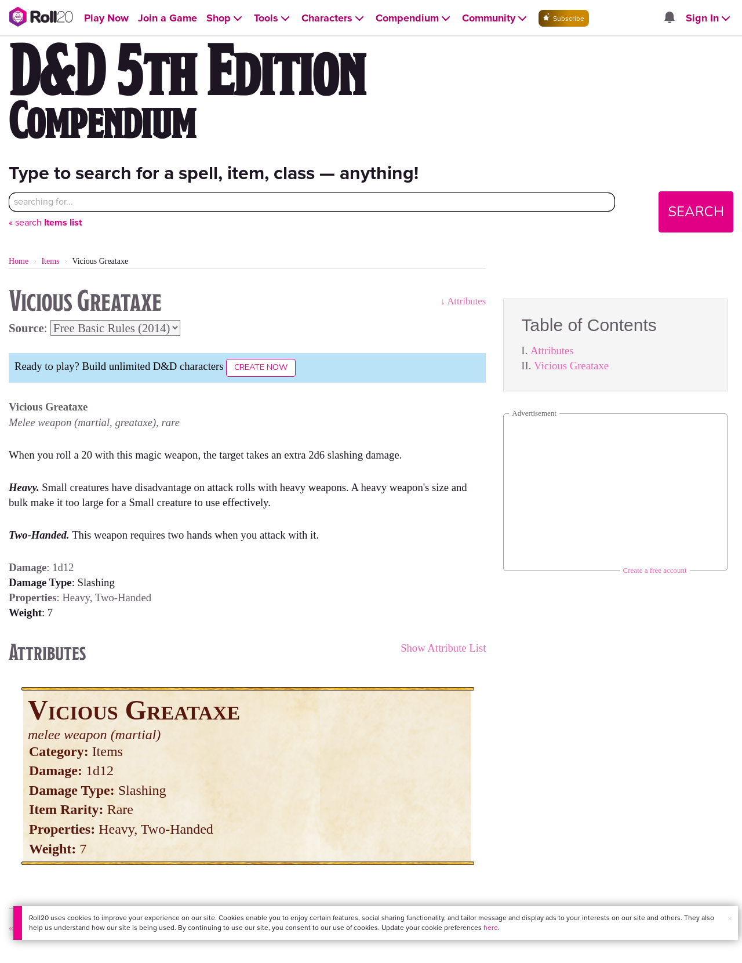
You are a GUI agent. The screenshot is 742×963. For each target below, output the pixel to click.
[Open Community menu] (495, 18)
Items (50, 261)
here (490, 927)
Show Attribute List (443, 648)
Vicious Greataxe (571, 365)
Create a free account (655, 570)
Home (18, 261)
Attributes (552, 350)
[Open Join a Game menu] (167, 18)
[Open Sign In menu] (709, 18)
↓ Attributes (463, 301)
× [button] (730, 918)
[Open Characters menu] (333, 18)
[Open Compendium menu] (414, 18)
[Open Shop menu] (225, 18)
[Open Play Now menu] (106, 18)
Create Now (261, 367)
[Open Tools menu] (273, 18)
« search (45, 222)
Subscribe (563, 18)
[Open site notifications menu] (669, 18)
